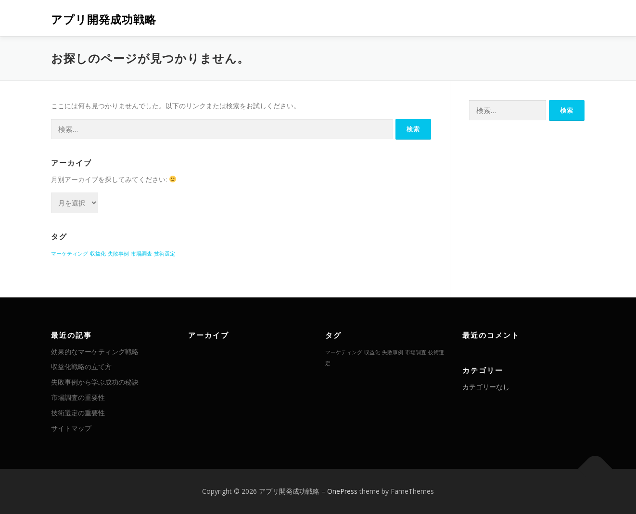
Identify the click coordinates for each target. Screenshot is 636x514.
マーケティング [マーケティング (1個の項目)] (69, 253)
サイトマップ (71, 428)
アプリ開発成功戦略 (103, 19)
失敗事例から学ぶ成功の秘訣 (95, 381)
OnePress (342, 491)
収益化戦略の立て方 (81, 366)
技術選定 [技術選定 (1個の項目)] (164, 253)
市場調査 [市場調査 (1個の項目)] (141, 253)
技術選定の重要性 (78, 412)
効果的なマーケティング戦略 (95, 351)
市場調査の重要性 (78, 397)
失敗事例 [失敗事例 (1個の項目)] (118, 253)
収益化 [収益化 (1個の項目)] (98, 253)
